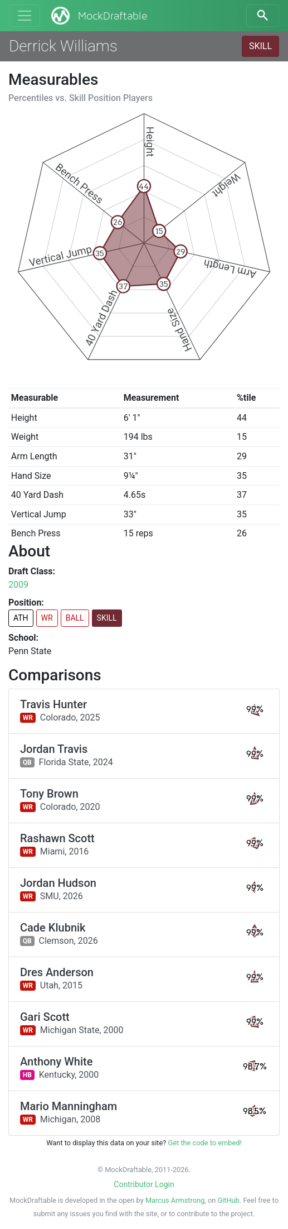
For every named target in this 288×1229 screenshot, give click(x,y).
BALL (75, 617)
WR (47, 617)
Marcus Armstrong (174, 1200)
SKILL (260, 46)
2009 (18, 584)
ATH (20, 617)
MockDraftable (98, 15)
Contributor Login (144, 1184)
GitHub (228, 1200)
